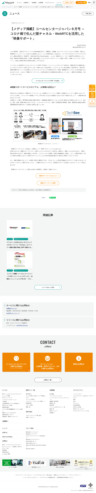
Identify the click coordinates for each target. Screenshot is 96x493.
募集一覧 (28, 407)
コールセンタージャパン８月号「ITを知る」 (48, 80)
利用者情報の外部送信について (65, 477)
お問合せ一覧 (81, 2)
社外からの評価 (77, 407)
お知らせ (4, 432)
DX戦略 (51, 413)
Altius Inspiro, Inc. (30, 441)
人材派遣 (4, 401)
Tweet (43, 197)
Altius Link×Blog (7, 437)
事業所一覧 (52, 403)
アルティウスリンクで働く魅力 (33, 415)
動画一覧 (52, 409)
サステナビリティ (50, 2)
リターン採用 (29, 405)
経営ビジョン (53, 411)
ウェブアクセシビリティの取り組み (43, 475)
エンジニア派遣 (6, 396)
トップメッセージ (77, 394)
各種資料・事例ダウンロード (9, 416)
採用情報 (34, 2)
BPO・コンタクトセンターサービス (11, 394)
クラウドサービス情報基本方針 (47, 477)
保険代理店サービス (7, 414)
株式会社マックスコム (31, 432)
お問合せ (4, 441)
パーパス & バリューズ (55, 396)
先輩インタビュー (30, 417)
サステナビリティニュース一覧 (81, 411)
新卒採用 (28, 394)
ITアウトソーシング (7, 398)
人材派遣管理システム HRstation (10, 403)
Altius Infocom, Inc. (30, 443)
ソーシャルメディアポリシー (30, 477)
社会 (74, 401)
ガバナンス (76, 403)
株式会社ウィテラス (31, 434)
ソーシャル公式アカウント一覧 (57, 407)
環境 (74, 399)
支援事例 (25, 2)
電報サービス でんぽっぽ (8, 413)
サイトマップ (19, 475)
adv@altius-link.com (22, 325)
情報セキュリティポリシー (60, 475)
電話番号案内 (5, 407)
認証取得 (52, 405)
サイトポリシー (28, 475)
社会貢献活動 (76, 405)
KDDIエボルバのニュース (18, 23)
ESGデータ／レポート (78, 409)
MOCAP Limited (30, 449)
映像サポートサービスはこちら (48, 175)
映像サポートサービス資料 (48, 183)
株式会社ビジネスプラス (32, 439)
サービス (19, 2)
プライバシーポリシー (74, 475)
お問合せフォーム (11, 308)
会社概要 (52, 394)
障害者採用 (28, 403)
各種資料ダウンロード (12, 313)
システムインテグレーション (9, 399)
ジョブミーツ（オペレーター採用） (35, 401)
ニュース (59, 2)
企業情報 (40, 2)
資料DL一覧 (69, 2)
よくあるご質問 (6, 454)
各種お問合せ (5, 452)
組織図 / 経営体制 (54, 401)
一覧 (88, 13)
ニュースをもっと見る (48, 287)
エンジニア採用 (30, 399)
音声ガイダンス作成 (7, 405)
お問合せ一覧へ (48, 380)
